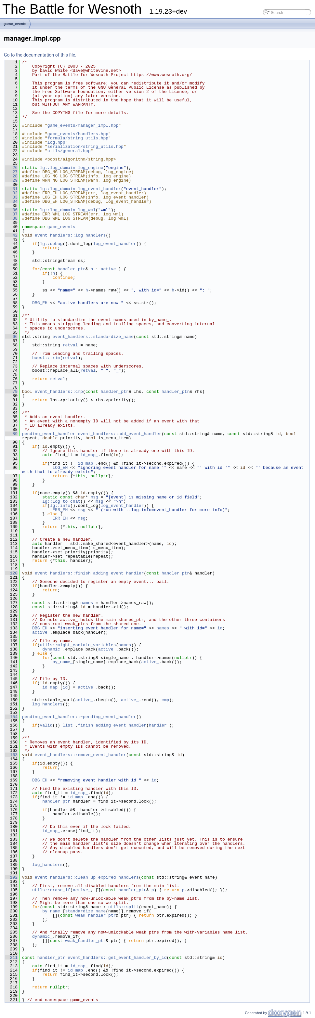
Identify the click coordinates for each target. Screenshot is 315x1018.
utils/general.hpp (69, 151)
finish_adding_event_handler (112, 725)
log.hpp (56, 142)
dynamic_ (52, 649)
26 (11, 168)
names (86, 603)
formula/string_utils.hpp (77, 138)
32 (11, 193)
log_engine (90, 168)
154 (11, 717)
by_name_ (62, 662)
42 (11, 235)
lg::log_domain (57, 168)
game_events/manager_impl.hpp (82, 125)
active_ (110, 269)
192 (11, 877)
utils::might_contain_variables (78, 645)
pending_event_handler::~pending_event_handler (79, 717)
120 (11, 573)
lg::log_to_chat (61, 501)
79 (11, 391)
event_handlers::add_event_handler (119, 434)
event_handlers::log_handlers (70, 235)
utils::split (123, 907)
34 (11, 201)
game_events (15, 24)
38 (11, 218)
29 (11, 180)
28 (11, 176)
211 (11, 957)
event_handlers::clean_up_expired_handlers (87, 877)
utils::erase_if (51, 890)
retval (70, 345)
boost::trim (46, 358)
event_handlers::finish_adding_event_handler (89, 573)
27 (11, 172)
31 (11, 189)
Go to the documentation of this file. (40, 55)
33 (11, 197)
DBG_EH (39, 303)
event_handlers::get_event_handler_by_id (117, 957)
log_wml (87, 210)
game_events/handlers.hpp (77, 134)
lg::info (60, 506)
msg (94, 497)
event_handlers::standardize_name (93, 337)
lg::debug (51, 244)
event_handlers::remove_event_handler (80, 755)
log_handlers (47, 704)
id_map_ (89, 455)
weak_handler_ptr (95, 915)
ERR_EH (60, 510)
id (220, 628)
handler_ (159, 725)
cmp (165, 700)
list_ (69, 725)
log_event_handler (99, 189)
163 (11, 755)
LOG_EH (60, 467)
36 (11, 210)
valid (46, 725)
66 (11, 337)
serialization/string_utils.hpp (85, 146)
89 (11, 434)
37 (11, 214)
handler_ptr (71, 269)
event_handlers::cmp (59, 391)
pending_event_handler (48, 434)
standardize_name (85, 911)
